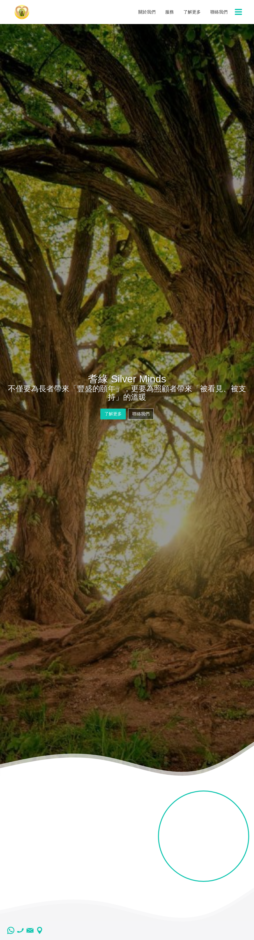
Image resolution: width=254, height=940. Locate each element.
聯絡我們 (219, 12)
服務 (169, 12)
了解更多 (192, 12)
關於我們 (147, 12)
